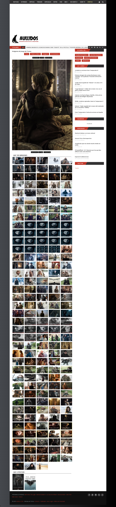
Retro (55, 2)
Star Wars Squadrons (96, 55)
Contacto (37, 501)
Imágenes (45, 54)
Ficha (26, 54)
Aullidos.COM (19, 501)
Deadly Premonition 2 (81, 55)
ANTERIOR (36, 57)
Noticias (16, 2)
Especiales (48, 2)
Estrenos (24, 2)
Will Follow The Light (30, 494)
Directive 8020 (61, 494)
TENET (78, 60)
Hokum (21, 497)
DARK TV (82, 2)
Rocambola (79, 58)
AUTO (42, 57)
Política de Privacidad (59, 501)
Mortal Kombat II (40, 494)
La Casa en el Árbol (51, 494)
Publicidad (43, 501)
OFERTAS (90, 2)
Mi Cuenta (74, 2)
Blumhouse (86, 60)
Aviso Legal (50, 501)
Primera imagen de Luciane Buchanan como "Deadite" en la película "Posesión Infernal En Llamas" (57, 47)
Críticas (31, 2)
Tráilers (39, 2)
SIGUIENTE (48, 57)
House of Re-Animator (91, 58)
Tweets (77, 168)
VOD (61, 2)
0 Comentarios (55, 54)
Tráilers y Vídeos (35, 54)
